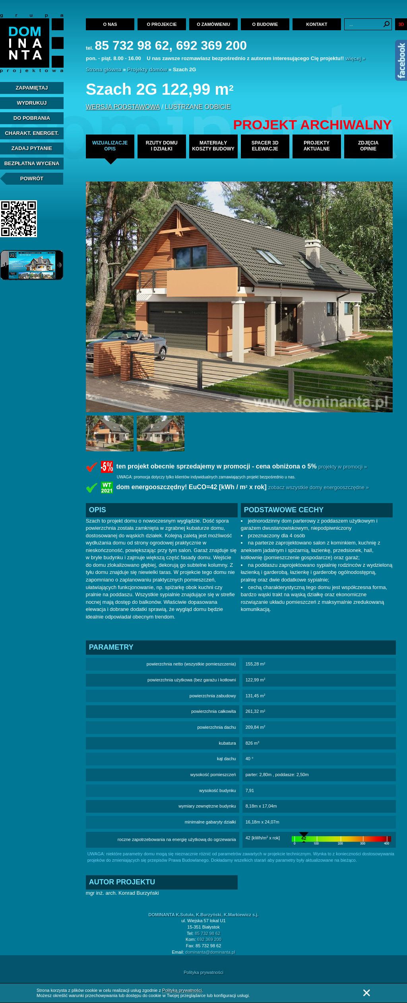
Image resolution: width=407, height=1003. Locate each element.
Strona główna (104, 69)
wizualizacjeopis (110, 146)
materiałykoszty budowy (213, 146)
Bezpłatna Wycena (32, 163)
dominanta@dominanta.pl (210, 952)
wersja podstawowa (123, 106)
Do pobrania (32, 118)
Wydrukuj (32, 103)
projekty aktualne (317, 146)
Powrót (32, 178)
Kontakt (317, 24)
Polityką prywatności (182, 990)
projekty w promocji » (342, 467)
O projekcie (161, 24)
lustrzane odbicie (198, 106)
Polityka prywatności (203, 972)
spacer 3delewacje (265, 146)
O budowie (265, 24)
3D (401, 24)
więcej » (355, 58)
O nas (110, 24)
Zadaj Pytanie (32, 148)
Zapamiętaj (32, 88)
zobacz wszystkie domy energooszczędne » (318, 487)
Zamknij (366, 993)
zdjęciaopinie (368, 146)
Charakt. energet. (31, 133)
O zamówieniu (213, 24)
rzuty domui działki (162, 146)
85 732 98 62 (207, 933)
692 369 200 (209, 939)
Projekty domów (147, 69)
